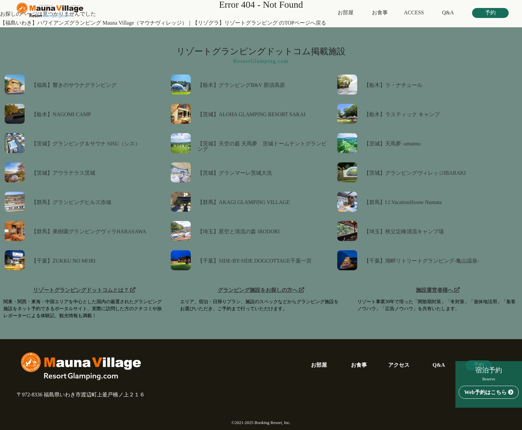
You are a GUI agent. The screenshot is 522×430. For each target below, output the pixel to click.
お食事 (380, 12)
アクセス (398, 365)
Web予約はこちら (488, 392)
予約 (490, 12)
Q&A (448, 12)
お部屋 (346, 12)
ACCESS (414, 12)
